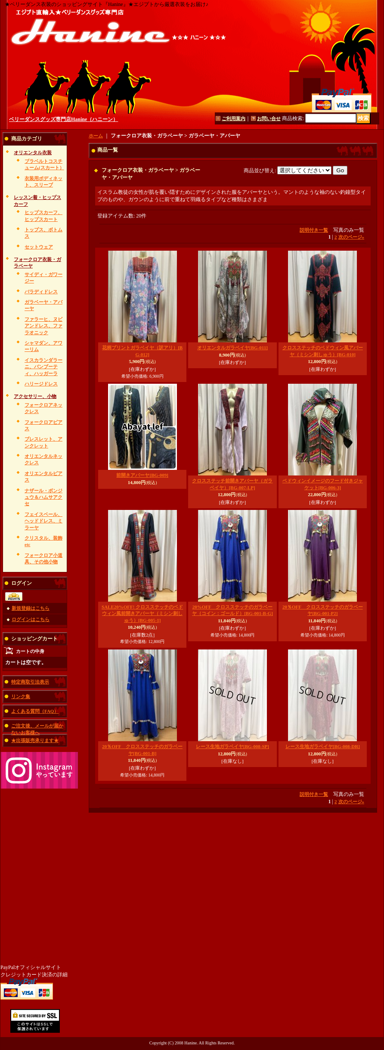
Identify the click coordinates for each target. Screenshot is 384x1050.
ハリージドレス (41, 383)
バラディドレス (41, 291)
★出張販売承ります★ (35, 740)
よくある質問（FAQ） (35, 711)
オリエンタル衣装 (33, 152)
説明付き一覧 (314, 230)
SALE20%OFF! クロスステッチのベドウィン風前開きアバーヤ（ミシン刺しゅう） (142, 613)
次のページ (351, 236)
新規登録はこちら (31, 608)
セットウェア (39, 246)
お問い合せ (269, 118)
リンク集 (20, 696)
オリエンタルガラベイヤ (232, 347)
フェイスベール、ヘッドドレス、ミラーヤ (43, 521)
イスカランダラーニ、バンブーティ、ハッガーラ (43, 366)
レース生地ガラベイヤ (232, 746)
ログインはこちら (31, 619)
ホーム (96, 135)
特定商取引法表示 (30, 681)
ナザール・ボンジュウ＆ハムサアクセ (43, 497)
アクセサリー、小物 (35, 396)
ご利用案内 (233, 118)
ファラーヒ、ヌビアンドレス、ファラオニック (43, 326)
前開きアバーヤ (142, 475)
